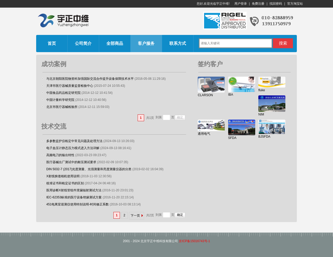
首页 (52, 43)
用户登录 (240, 3)
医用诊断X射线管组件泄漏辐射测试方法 (73, 190)
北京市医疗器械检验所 (62, 107)
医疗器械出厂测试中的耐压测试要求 (71, 162)
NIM (261, 114)
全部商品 (114, 43)
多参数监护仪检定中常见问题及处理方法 (74, 141)
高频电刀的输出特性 (60, 155)
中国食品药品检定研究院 (63, 93)
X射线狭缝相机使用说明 (63, 176)
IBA (230, 94)
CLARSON (205, 95)
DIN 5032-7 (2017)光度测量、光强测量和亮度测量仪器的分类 (88, 169)
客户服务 (146, 43)
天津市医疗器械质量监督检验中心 (69, 86)
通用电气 (204, 134)
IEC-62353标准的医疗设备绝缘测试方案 (74, 197)
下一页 (135, 215)
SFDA (232, 138)
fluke (261, 90)
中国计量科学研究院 (60, 100)
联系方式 (177, 43)
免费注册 (258, 3)
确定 (180, 117)
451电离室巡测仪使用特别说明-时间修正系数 (77, 204)
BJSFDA (264, 136)
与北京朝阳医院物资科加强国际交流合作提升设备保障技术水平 (90, 79)
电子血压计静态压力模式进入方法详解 (72, 148)
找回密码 (276, 3)
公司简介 (83, 43)
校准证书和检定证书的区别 (65, 183)
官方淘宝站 (295, 3)
